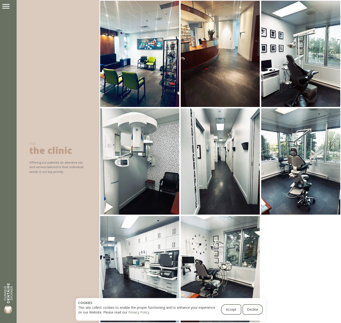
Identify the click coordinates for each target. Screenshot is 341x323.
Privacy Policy (138, 312)
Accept (231, 309)
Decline (252, 309)
